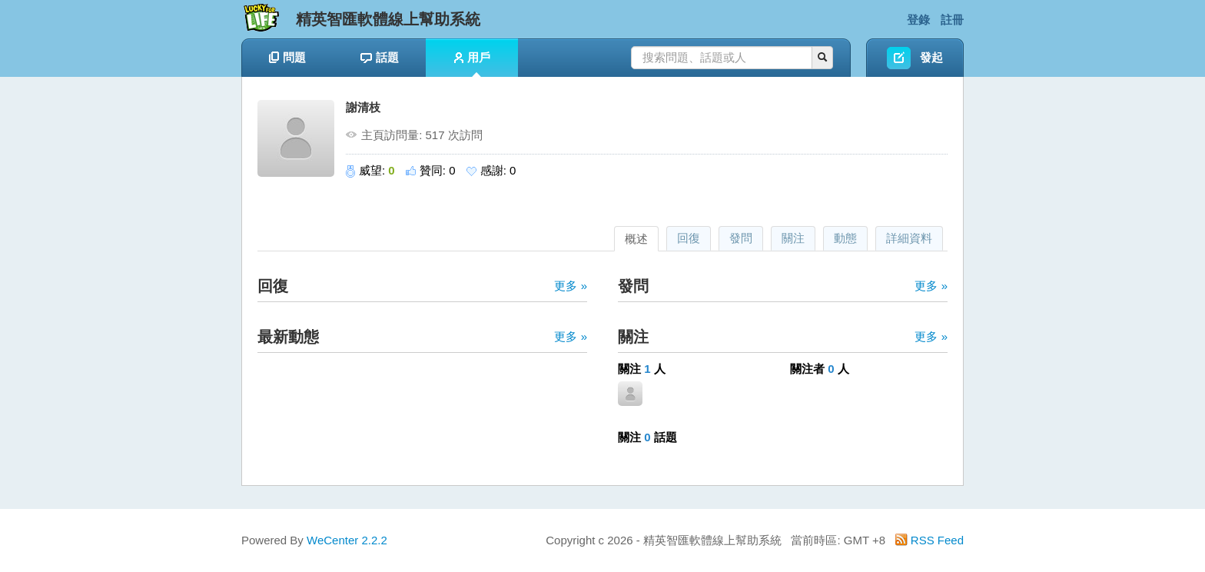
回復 (688, 237)
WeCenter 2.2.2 (347, 540)
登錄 (918, 19)
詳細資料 (909, 237)
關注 (793, 237)
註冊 (952, 19)
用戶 (472, 64)
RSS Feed (929, 540)
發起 (931, 57)
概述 (636, 238)
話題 (379, 57)
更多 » (570, 285)
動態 (845, 237)
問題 (287, 57)
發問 (740, 237)
